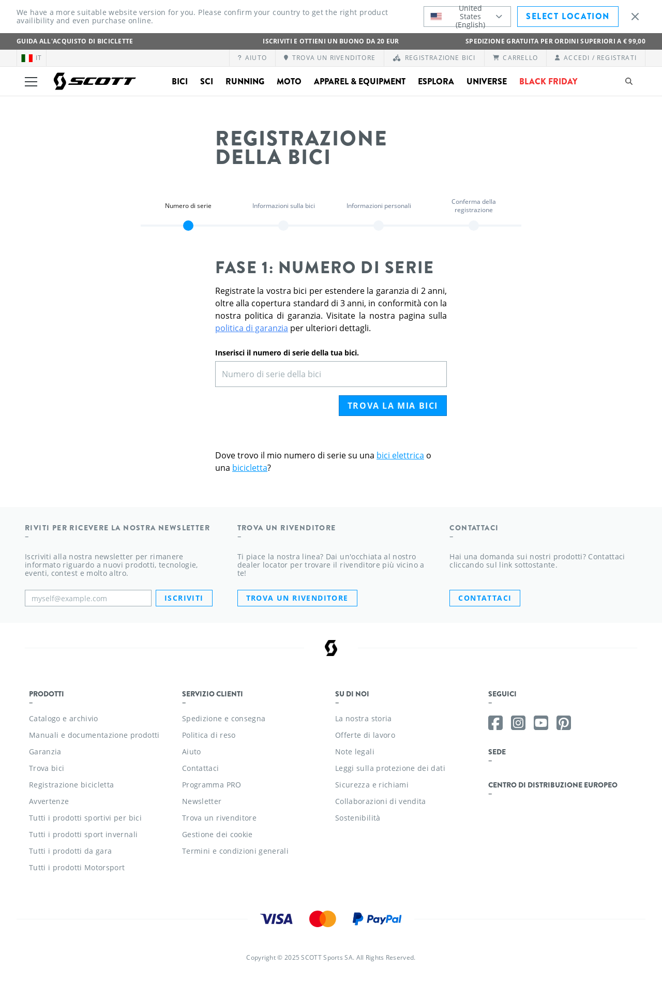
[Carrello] (515, 58)
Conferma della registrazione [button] (474, 205)
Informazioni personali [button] (379, 205)
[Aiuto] (253, 58)
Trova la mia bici (393, 405)
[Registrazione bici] (434, 58)
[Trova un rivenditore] (330, 58)
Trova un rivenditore (297, 598)
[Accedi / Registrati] (596, 58)
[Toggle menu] (31, 81)
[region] (188, 213)
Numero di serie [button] (188, 205)
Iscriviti (184, 598)
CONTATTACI (484, 598)
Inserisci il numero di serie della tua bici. (287, 353)
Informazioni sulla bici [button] (283, 205)
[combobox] (467, 16)
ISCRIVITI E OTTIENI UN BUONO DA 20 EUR (331, 41)
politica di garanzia (251, 328)
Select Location (568, 16)
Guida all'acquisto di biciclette (75, 41)
